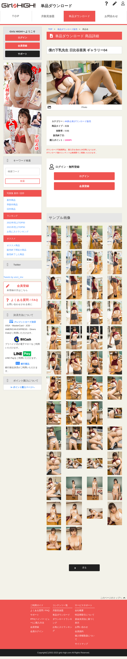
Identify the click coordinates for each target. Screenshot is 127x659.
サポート (22, 53)
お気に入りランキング (17, 231)
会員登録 (22, 45)
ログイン (22, 37)
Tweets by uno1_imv (13, 277)
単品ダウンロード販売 (67, 29)
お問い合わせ (81, 629)
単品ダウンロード (61, 617)
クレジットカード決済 (22, 322)
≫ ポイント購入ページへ (22, 387)
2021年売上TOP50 (16, 227)
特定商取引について (84, 617)
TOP (50, 29)
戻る (84, 570)
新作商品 (11, 200)
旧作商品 (11, 209)
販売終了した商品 (15, 254)
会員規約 (79, 634)
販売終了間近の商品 (16, 250)
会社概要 (79, 613)
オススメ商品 (13, 245)
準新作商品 (12, 204)
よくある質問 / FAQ (39, 613)
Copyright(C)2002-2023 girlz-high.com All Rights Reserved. (63, 655)
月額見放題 (58, 613)
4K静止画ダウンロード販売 (78, 121)
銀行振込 (22, 364)
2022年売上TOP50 (16, 222)
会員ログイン (36, 634)
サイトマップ (81, 646)
